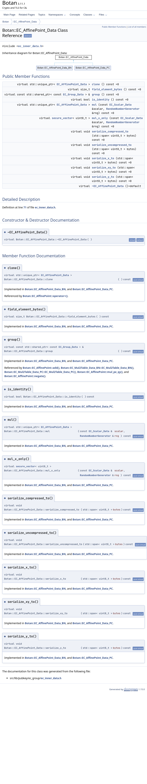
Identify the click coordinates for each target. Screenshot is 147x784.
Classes (89, 14)
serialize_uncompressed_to (112, 145)
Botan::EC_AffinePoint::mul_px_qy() (99, 372)
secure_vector (62, 118)
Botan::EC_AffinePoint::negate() (24, 376)
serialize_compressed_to (110, 131)
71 (24, 207)
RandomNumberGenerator (122, 109)
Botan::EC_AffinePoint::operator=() (45, 296)
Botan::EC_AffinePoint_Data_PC (92, 289)
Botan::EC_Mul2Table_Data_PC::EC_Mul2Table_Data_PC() (40, 372)
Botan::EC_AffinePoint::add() (41, 368)
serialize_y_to (103, 177)
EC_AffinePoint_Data (25, 21)
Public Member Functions (114, 27)
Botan (5, 21)
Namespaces (57, 14)
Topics (41, 14)
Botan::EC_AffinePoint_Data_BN (45, 289)
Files (103, 14)
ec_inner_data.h (30, 46)
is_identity (100, 99)
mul (94, 104)
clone (96, 84)
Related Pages (27, 14)
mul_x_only (100, 118)
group (96, 94)
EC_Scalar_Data (120, 104)
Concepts (75, 14)
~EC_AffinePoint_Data (108, 186)
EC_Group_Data (73, 94)
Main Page (9, 14)
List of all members (137, 27)
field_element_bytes (107, 89)
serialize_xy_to (104, 167)
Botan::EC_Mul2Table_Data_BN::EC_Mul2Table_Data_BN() (97, 368)
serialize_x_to (103, 158)
